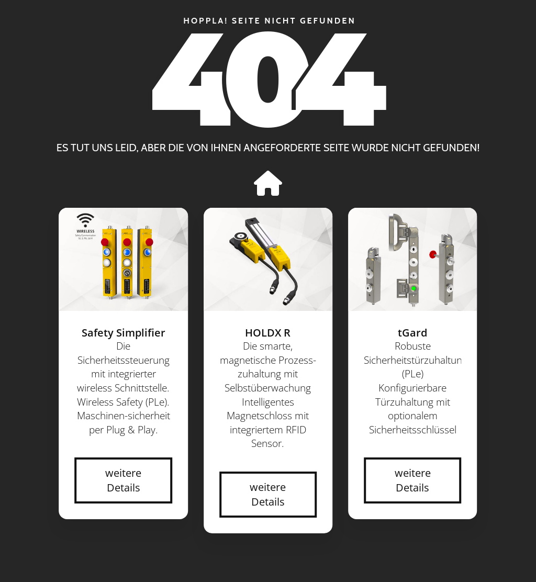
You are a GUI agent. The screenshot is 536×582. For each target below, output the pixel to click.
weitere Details (123, 480)
